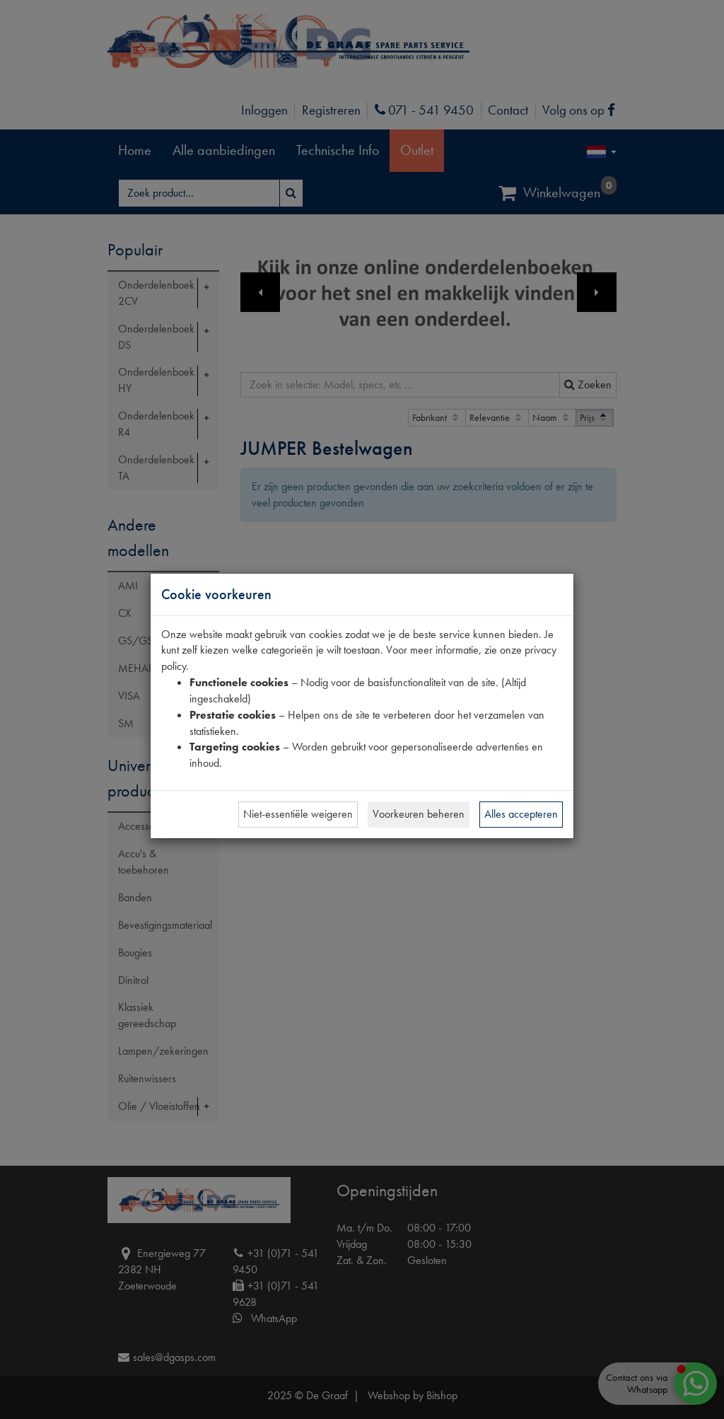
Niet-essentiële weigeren (298, 813)
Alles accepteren (521, 813)
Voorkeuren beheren (419, 813)
